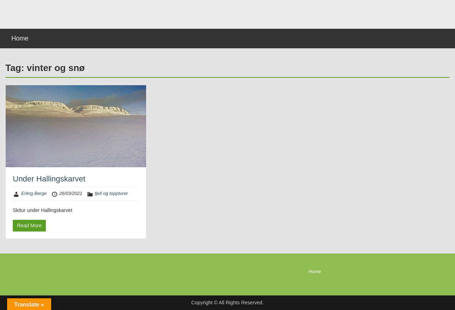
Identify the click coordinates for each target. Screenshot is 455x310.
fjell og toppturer (111, 193)
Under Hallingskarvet (49, 178)
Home (19, 38)
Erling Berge (34, 193)
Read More (29, 225)
